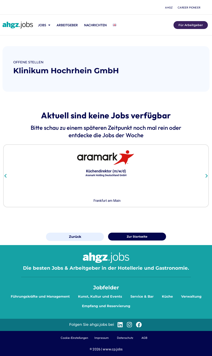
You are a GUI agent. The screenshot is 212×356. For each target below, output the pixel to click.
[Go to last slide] (6, 175)
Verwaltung (191, 296)
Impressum (101, 338)
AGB (144, 338)
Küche (167, 296)
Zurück (75, 237)
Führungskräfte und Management (40, 296)
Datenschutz (125, 338)
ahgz (169, 7)
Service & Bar (142, 296)
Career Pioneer (189, 7)
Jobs (44, 25)
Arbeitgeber (67, 25)
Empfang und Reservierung (106, 306)
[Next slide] (206, 175)
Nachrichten (95, 25)
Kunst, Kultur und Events (100, 296)
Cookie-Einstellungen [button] (74, 338)
